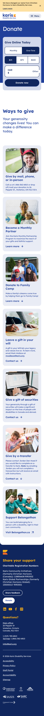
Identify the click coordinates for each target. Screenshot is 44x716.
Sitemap (6, 679)
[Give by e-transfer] (22, 454)
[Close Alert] (40, 6)
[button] (35, 16)
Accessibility (8, 661)
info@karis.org (10, 644)
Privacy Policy (9, 665)
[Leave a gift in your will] (22, 337)
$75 (22, 60)
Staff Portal (8, 670)
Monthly (13, 50)
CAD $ (10, 71)
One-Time (30, 50)
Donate (8, 600)
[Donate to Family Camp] (22, 280)
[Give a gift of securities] (22, 395)
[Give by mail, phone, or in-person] (22, 169)
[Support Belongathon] (22, 511)
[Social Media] (5, 609)
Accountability (9, 675)
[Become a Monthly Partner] (22, 224)
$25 (10, 60)
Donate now (22, 82)
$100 (33, 60)
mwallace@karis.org (15, 356)
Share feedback (12, 593)
